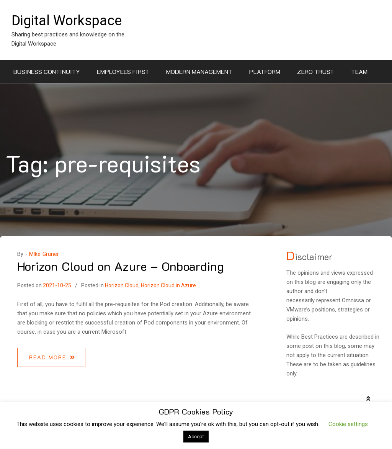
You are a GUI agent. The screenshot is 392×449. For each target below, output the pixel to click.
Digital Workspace (66, 21)
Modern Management (199, 71)
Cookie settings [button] (348, 424)
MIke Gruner (44, 254)
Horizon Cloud (122, 285)
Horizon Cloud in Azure (168, 285)
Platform (264, 71)
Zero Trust (315, 71)
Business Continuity (46, 71)
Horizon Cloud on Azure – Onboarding (120, 266)
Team (359, 71)
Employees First (123, 71)
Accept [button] (196, 436)
